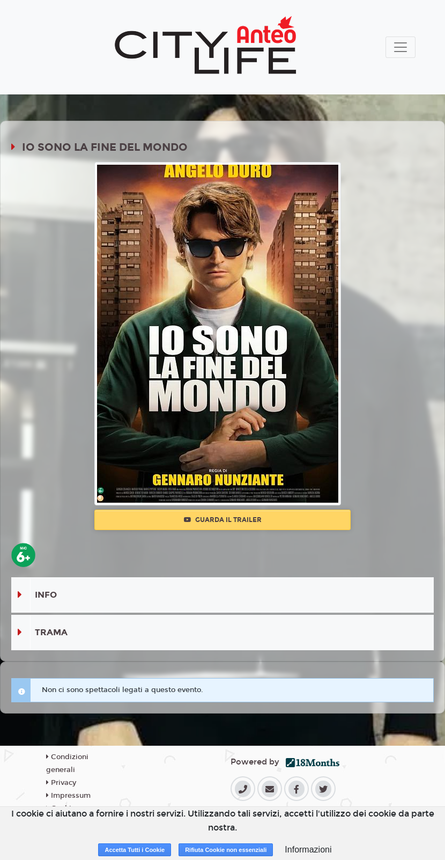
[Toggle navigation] (400, 47)
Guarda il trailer (223, 520)
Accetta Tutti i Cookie (135, 850)
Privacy (61, 782)
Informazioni (308, 849)
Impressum (68, 795)
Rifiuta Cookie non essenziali (225, 850)
